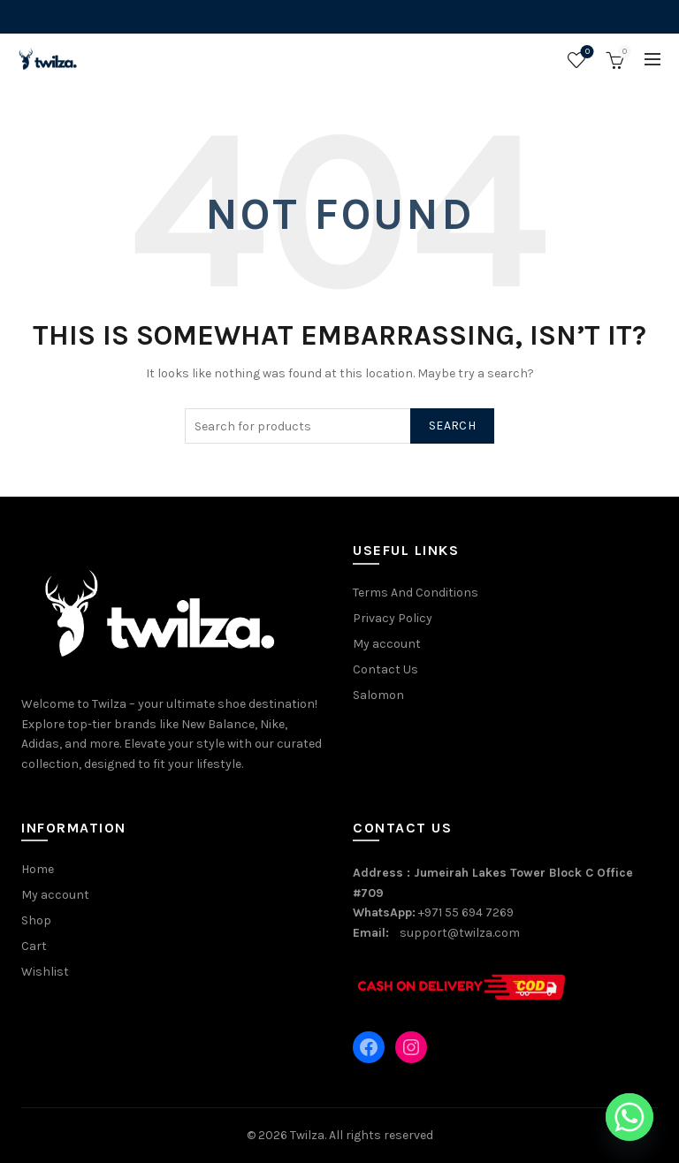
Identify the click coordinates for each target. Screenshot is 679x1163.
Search (452, 425)
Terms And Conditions (415, 592)
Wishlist (586, 52)
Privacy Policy (392, 618)
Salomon (378, 695)
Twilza (307, 1135)
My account (387, 643)
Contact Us (385, 669)
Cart (34, 946)
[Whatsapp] (629, 1117)
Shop (36, 920)
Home (37, 869)
